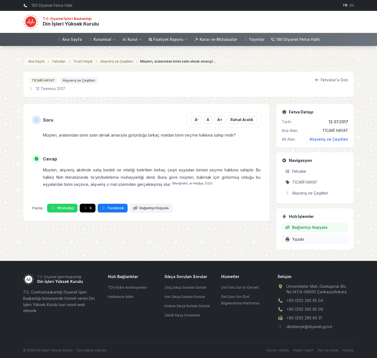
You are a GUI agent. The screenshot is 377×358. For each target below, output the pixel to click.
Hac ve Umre (328, 350)
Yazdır (294, 239)
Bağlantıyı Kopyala (151, 208)
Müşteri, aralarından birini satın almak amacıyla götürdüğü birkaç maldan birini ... (178, 61)
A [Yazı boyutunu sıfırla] (208, 120)
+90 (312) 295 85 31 (304, 318)
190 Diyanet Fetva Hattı (295, 39)
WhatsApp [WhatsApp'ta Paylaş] (62, 208)
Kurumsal (102, 39)
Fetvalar (59, 61)
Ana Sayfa (69, 39)
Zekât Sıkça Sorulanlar (182, 315)
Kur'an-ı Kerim (278, 350)
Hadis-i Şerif (303, 350)
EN (352, 5)
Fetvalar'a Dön (331, 80)
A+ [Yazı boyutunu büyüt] (219, 120)
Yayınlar (254, 39)
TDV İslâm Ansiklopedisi (127, 287)
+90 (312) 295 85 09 (304, 309)
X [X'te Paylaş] (87, 208)
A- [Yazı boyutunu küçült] (196, 120)
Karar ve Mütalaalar (215, 39)
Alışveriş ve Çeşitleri (116, 61)
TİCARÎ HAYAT (43, 80)
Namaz (348, 350)
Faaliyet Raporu (168, 39)
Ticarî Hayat (82, 61)
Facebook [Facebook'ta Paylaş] (112, 208)
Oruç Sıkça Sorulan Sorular (185, 287)
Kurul (132, 39)
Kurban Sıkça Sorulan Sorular (187, 306)
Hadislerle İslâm (121, 297)
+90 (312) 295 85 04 (304, 300)
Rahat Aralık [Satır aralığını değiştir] (241, 120)
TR (345, 5)
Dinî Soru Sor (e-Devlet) (240, 287)
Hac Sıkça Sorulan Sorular (185, 297)
